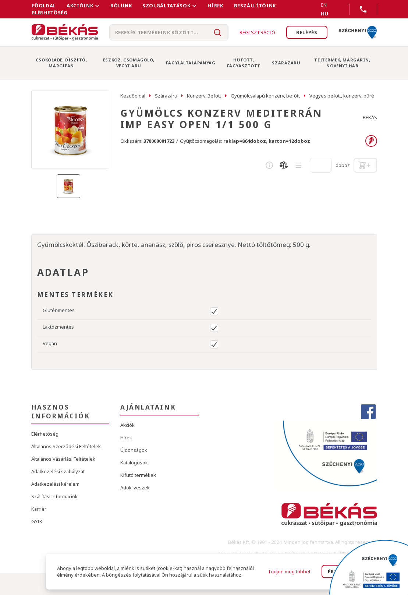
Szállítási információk (54, 496)
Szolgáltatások (166, 5)
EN (315, 9)
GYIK (36, 521)
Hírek (215, 5)
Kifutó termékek (138, 475)
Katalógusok (134, 462)
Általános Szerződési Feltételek (66, 446)
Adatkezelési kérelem (55, 484)
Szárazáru (286, 62)
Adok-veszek (135, 487)
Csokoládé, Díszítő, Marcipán (61, 62)
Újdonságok (133, 450)
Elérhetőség (50, 12)
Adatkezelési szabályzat (58, 471)
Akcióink (80, 5)
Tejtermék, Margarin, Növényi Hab (342, 62)
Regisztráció (257, 32)
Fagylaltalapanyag (190, 62)
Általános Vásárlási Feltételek (63, 459)
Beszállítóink (255, 5)
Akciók (127, 425)
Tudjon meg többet (289, 571)
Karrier (38, 509)
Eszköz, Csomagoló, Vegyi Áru (129, 62)
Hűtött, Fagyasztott (243, 62)
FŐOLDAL (44, 5)
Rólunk (121, 5)
